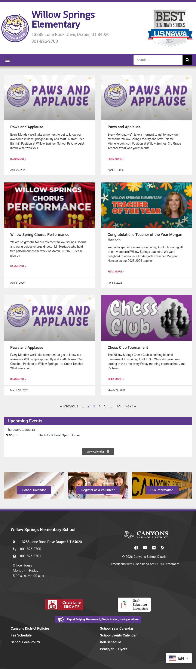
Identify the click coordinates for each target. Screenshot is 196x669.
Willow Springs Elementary (63, 19)
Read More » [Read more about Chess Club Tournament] (116, 379)
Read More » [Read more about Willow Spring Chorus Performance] (18, 266)
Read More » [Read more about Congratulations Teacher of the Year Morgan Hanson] (116, 271)
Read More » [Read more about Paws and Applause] (18, 158)
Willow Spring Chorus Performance (39, 234)
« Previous (69, 406)
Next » (130, 406)
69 (119, 406)
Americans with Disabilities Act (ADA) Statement (145, 564)
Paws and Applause (26, 127)
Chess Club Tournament (128, 347)
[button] (7, 60)
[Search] (187, 60)
